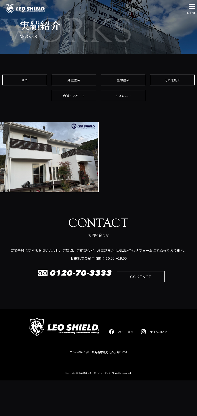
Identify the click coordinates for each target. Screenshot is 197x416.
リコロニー (123, 126)
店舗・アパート (74, 126)
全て (24, 111)
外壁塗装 (73, 111)
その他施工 (172, 111)
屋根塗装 (123, 111)
